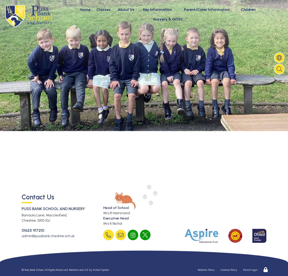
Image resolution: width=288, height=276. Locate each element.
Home (85, 9)
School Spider (101, 269)
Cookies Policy (229, 269)
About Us (126, 9)
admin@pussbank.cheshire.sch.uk (48, 236)
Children (248, 9)
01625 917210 (33, 230)
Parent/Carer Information (207, 9)
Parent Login (250, 269)
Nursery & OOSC (168, 19)
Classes (103, 9)
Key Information (157, 9)
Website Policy (206, 269)
